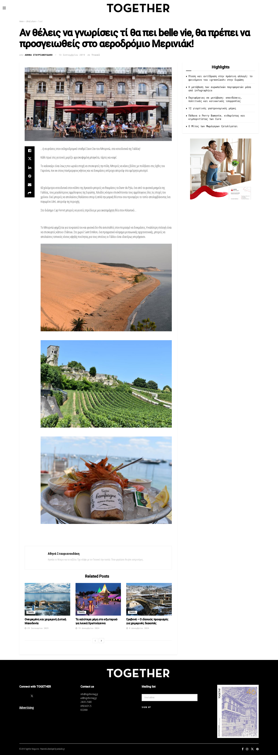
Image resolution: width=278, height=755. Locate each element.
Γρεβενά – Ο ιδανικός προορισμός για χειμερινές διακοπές (147, 621)
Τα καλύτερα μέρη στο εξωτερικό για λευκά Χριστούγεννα (96, 621)
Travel (40, 21)
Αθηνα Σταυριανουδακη (38, 54)
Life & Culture (31, 21)
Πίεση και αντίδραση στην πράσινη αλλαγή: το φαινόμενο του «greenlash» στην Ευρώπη (220, 77)
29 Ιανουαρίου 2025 (36, 628)
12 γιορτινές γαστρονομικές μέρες (212, 108)
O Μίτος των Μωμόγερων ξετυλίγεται (213, 126)
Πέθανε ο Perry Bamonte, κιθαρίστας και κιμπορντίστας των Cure (216, 117)
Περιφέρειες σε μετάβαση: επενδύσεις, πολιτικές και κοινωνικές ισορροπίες (215, 99)
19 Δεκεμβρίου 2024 (87, 628)
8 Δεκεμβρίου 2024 (137, 628)
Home (21, 21)
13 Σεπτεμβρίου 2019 (72, 54)
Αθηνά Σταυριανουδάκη (63, 553)
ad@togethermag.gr (88, 698)
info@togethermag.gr (89, 694)
